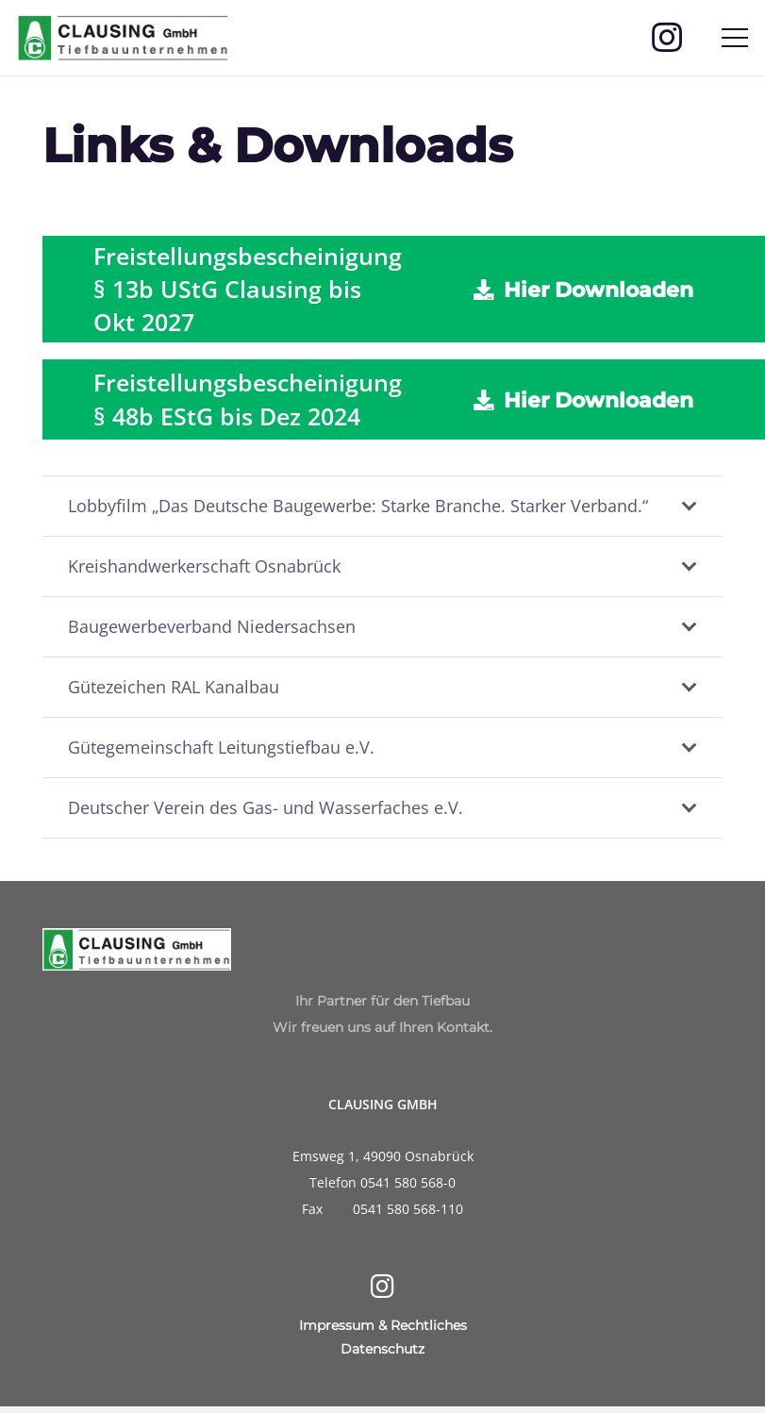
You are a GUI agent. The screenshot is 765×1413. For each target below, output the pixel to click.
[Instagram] (667, 38)
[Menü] (735, 37)
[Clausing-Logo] (123, 37)
